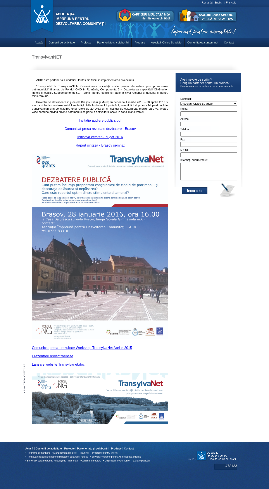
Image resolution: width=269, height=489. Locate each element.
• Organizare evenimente (116, 460)
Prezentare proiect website (52, 356)
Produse (139, 42)
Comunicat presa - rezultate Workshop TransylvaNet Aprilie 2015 (82, 348)
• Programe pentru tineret (104, 452)
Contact (229, 42)
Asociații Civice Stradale (166, 42)
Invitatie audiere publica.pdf (100, 120)
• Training (84, 452)
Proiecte (86, 42)
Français (231, 2)
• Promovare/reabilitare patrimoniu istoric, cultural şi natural (56, 456)
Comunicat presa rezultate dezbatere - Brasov (100, 129)
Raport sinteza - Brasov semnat (100, 145)
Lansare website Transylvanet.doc (58, 364)
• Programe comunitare (37, 452)
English (219, 2)
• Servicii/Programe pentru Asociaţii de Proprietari (51, 460)
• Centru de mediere (90, 460)
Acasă (39, 42)
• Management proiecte (64, 452)
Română (207, 2)
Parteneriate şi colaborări (113, 42)
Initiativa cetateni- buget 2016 (100, 137)
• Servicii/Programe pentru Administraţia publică (115, 456)
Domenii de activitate (61, 42)
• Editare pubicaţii (140, 460)
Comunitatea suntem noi (202, 42)
